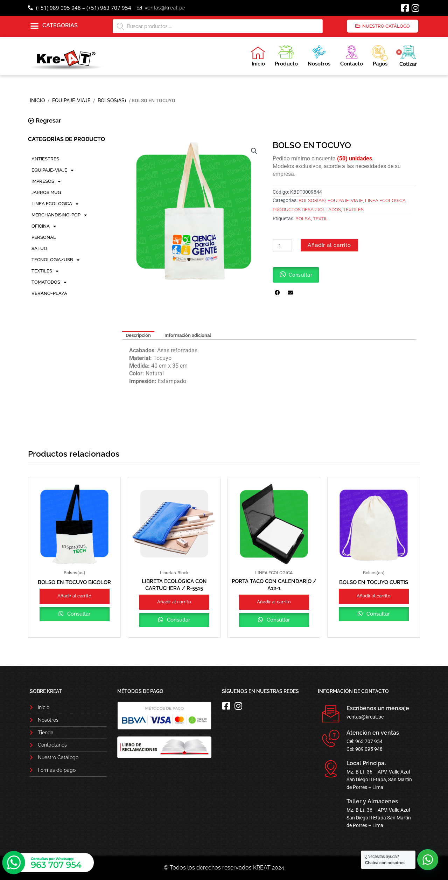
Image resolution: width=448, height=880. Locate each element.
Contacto (351, 55)
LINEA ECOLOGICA (54, 203)
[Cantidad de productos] (282, 245)
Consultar (78, 614)
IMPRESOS (46, 181)
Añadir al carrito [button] (74, 595)
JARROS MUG (46, 192)
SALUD (39, 248)
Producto (286, 55)
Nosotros (319, 55)
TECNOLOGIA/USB (55, 259)
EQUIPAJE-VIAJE (71, 100)
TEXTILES (44, 271)
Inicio (258, 56)
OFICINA (43, 226)
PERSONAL (43, 237)
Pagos (380, 55)
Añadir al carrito (329, 245)
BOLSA (303, 218)
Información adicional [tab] (187, 335)
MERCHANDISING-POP (59, 215)
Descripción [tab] (138, 335)
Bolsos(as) (112, 100)
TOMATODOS (48, 282)
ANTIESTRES (45, 158)
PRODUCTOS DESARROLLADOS (307, 209)
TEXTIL (320, 218)
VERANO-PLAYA (49, 293)
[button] (54, 26)
